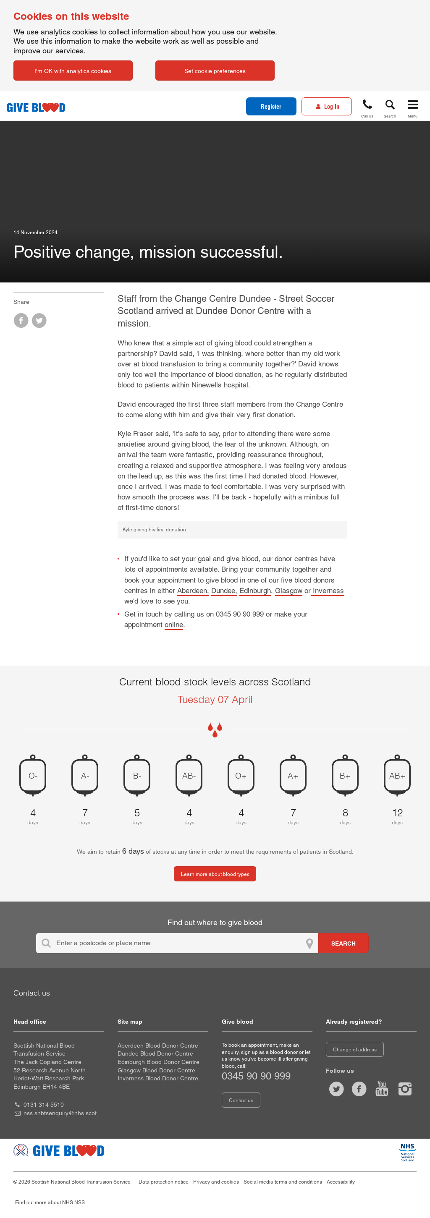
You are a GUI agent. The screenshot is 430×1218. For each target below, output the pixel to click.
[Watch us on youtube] (382, 1089)
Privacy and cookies (216, 1182)
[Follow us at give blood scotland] (404, 1089)
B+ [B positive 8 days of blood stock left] (345, 775)
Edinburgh (255, 590)
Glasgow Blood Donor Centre (156, 1070)
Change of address (355, 1050)
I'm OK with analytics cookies (72, 71)
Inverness (327, 590)
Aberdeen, (193, 590)
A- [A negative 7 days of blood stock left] (85, 775)
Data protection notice (164, 1182)
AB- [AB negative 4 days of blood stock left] (189, 775)
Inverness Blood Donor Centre (158, 1078)
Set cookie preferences (215, 71)
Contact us (241, 1100)
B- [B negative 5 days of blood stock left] (137, 775)
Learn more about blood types (215, 874)
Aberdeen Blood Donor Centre (158, 1045)
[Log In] (327, 106)
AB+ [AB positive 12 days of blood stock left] (397, 775)
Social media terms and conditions (283, 1182)
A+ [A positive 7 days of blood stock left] (293, 775)
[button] (367, 107)
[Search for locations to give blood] (343, 943)
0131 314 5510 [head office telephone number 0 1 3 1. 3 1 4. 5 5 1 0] (44, 1104)
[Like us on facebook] (359, 1089)
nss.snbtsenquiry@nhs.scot (60, 1113)
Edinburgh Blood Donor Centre (158, 1062)
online (174, 624)
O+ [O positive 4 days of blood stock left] (241, 775)
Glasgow (288, 590)
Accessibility (341, 1182)
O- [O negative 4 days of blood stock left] (33, 775)
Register (271, 106)
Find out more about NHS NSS (50, 1202)
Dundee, (224, 590)
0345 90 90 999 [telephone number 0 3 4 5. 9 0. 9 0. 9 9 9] (256, 1076)
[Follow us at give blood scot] (336, 1089)
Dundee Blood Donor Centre (155, 1053)
